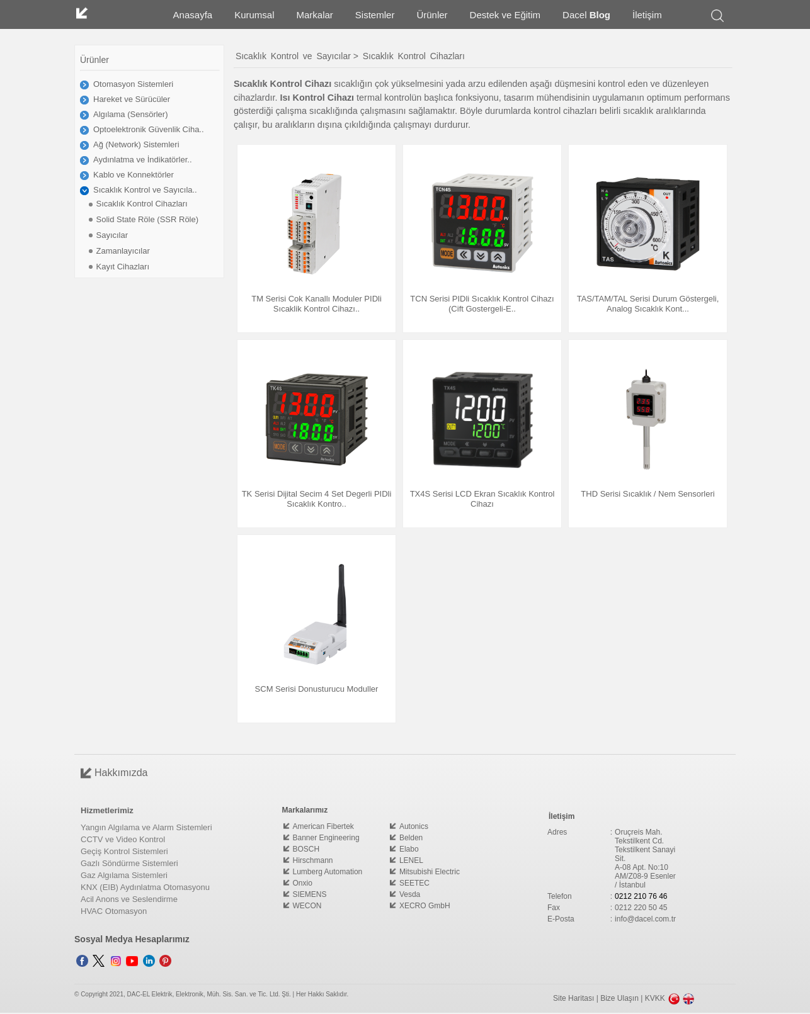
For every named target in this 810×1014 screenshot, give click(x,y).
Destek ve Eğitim (505, 14)
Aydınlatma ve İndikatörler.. (142, 159)
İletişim (647, 14)
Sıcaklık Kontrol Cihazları (141, 203)
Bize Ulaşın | (622, 998)
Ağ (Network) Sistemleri (136, 144)
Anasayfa (193, 14)
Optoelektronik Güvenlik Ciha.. (148, 129)
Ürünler (431, 14)
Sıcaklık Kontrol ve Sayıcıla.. (145, 189)
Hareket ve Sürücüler (131, 99)
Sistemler (375, 14)
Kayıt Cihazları (122, 266)
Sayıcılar (112, 235)
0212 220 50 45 (641, 907)
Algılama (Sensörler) (130, 114)
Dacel (586, 14)
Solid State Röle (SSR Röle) (147, 219)
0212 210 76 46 (641, 896)
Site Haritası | (576, 998)
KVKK (655, 998)
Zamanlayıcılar (122, 251)
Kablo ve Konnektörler (133, 174)
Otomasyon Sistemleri (133, 84)
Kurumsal (254, 14)
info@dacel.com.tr (645, 919)
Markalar (315, 14)
